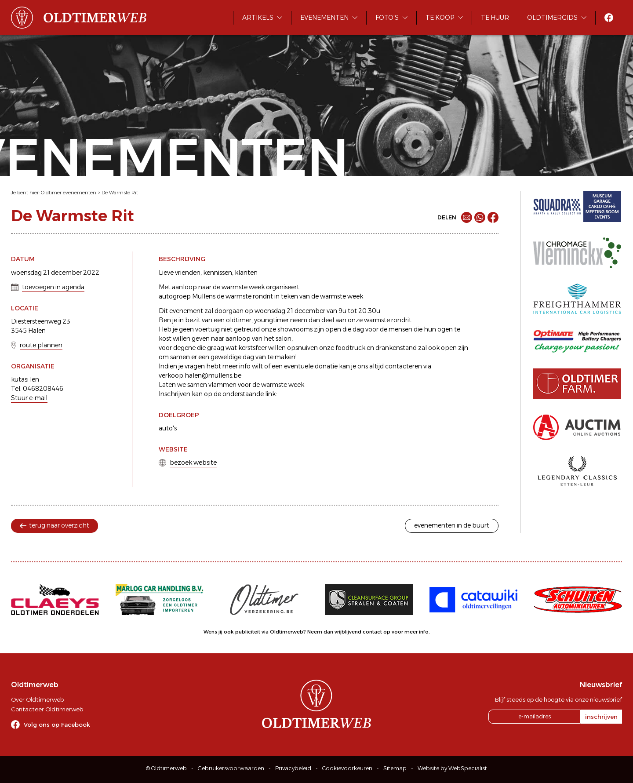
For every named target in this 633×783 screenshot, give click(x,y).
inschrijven (601, 716)
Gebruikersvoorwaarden (231, 768)
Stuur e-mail (29, 398)
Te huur (495, 18)
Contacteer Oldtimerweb (47, 709)
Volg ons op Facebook (57, 724)
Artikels (257, 18)
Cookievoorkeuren (347, 768)
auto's (168, 428)
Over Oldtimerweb (37, 699)
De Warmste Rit (120, 192)
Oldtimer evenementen (68, 192)
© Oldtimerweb (166, 768)
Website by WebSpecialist (452, 768)
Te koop (440, 18)
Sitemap (395, 768)
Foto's (387, 18)
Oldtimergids (552, 18)
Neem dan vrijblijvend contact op (348, 632)
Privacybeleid (293, 768)
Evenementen (324, 18)
